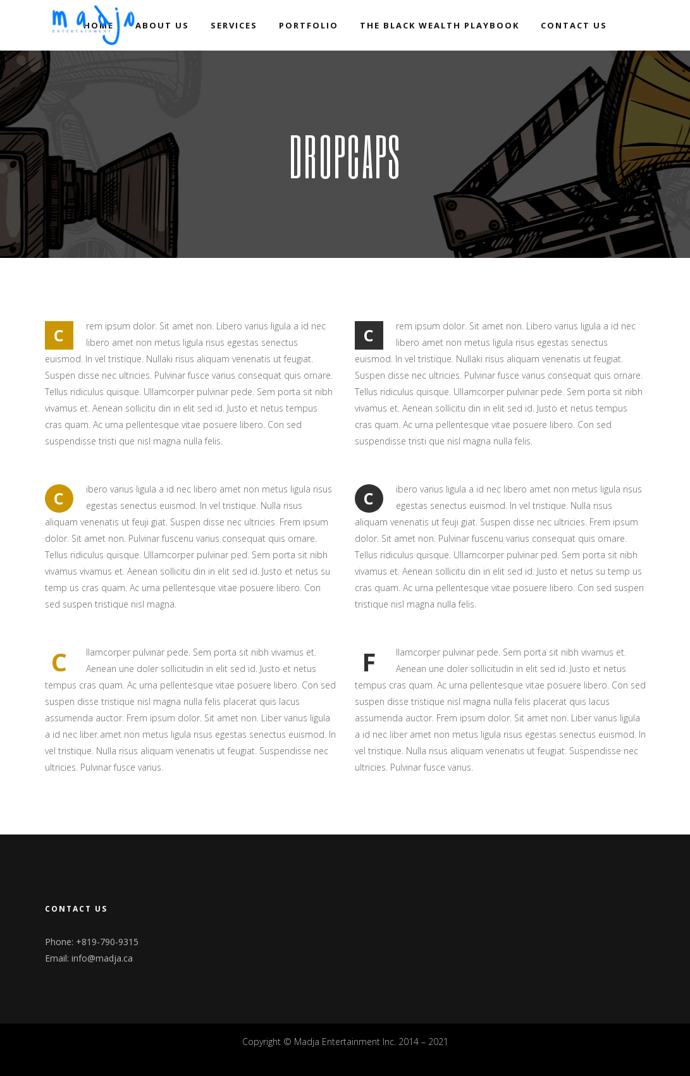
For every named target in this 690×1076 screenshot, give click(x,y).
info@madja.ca (102, 958)
